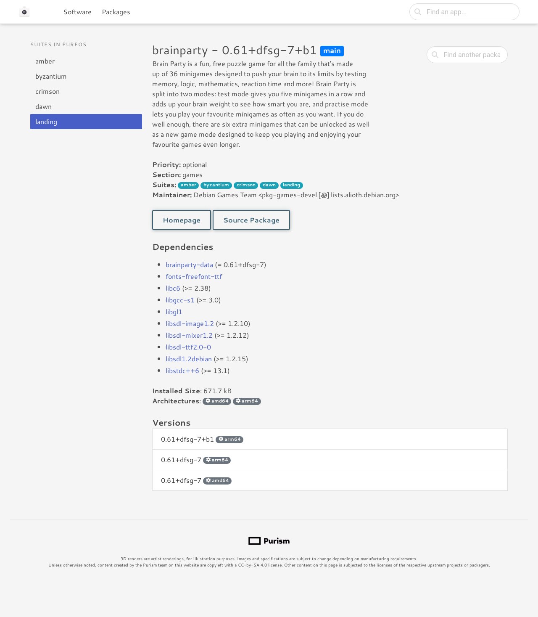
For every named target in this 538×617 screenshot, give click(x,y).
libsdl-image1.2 (190, 323)
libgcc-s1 (180, 300)
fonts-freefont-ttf (194, 276)
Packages (116, 11)
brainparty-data (189, 264)
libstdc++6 (182, 370)
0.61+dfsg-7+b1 (202, 439)
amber (45, 61)
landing (46, 121)
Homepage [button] (181, 220)
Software (77, 11)
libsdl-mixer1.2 (189, 335)
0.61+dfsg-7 (196, 459)
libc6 (173, 288)
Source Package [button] (251, 220)
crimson (47, 91)
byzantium (51, 76)
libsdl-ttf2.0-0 (188, 347)
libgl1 (174, 311)
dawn (43, 106)
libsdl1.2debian (189, 358)
